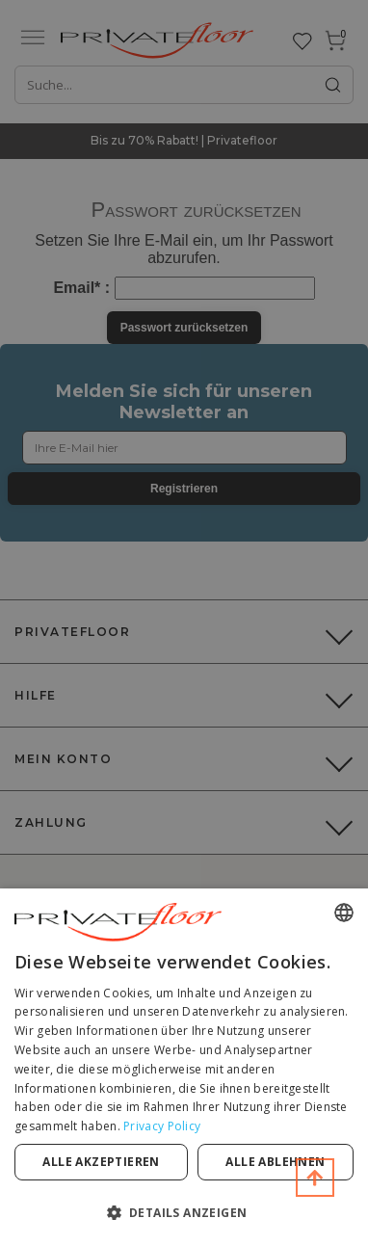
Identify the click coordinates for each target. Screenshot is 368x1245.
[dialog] (184, 1066)
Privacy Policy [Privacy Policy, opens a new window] (161, 1126)
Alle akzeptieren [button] (100, 1161)
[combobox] (344, 912)
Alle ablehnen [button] (275, 1161)
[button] (184, 1212)
